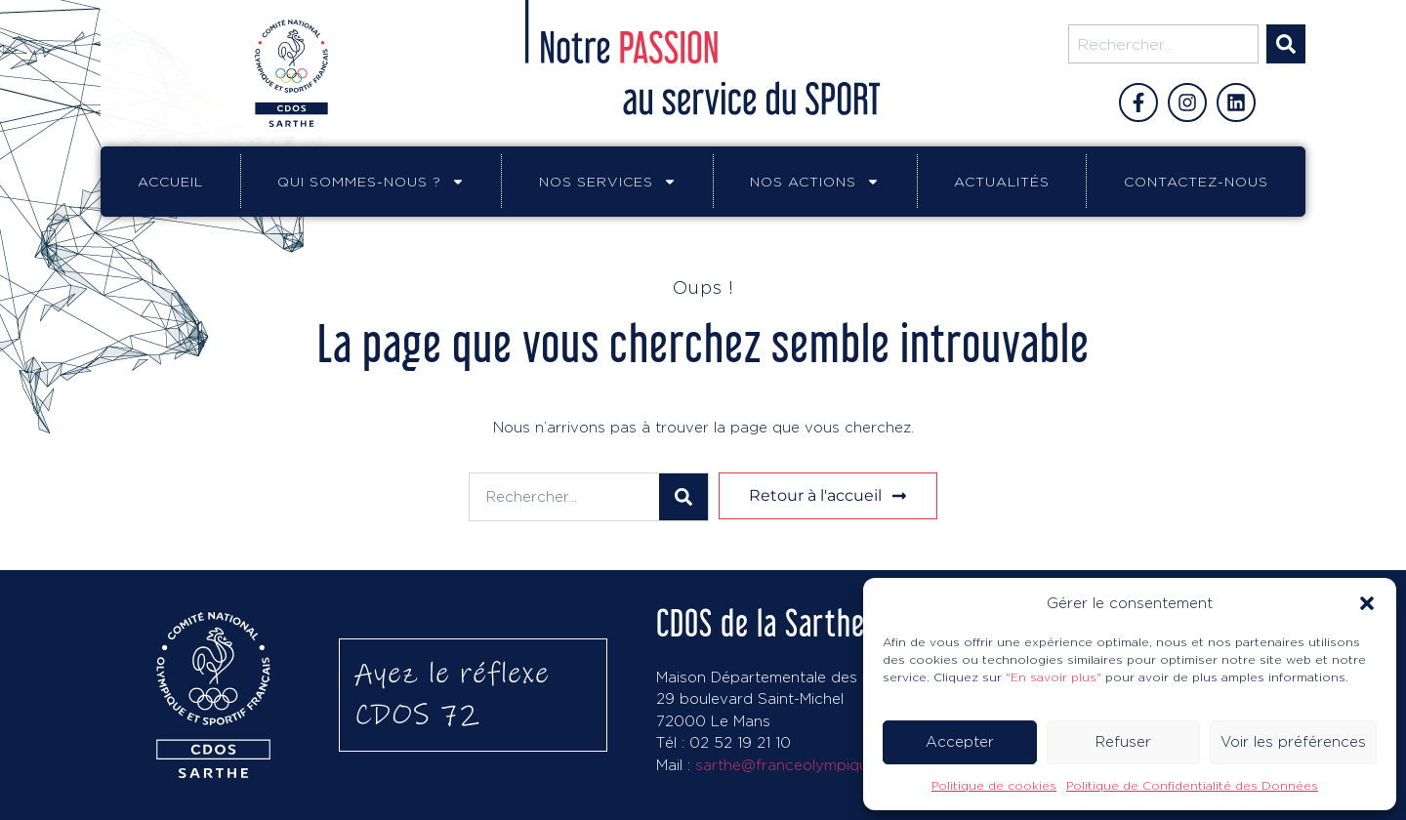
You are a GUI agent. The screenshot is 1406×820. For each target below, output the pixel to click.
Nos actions (815, 181)
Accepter (960, 741)
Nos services (608, 181)
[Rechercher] (1285, 43)
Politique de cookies (993, 785)
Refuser (1123, 741)
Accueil (170, 181)
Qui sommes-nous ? (371, 181)
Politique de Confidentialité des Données (1192, 785)
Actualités (1002, 181)
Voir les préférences (1293, 741)
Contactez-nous (1196, 181)
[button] (1367, 603)
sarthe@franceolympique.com (803, 765)
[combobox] (1163, 43)
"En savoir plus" (1053, 677)
